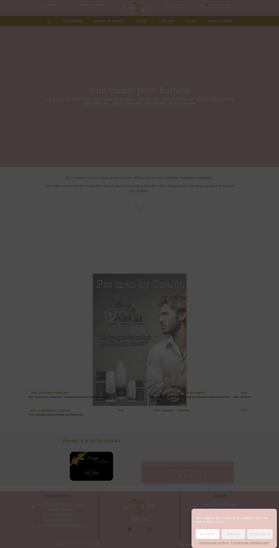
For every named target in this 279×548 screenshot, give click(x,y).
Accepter (207, 534)
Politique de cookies (214, 542)
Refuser (233, 534)
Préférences (260, 534)
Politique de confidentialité (250, 542)
